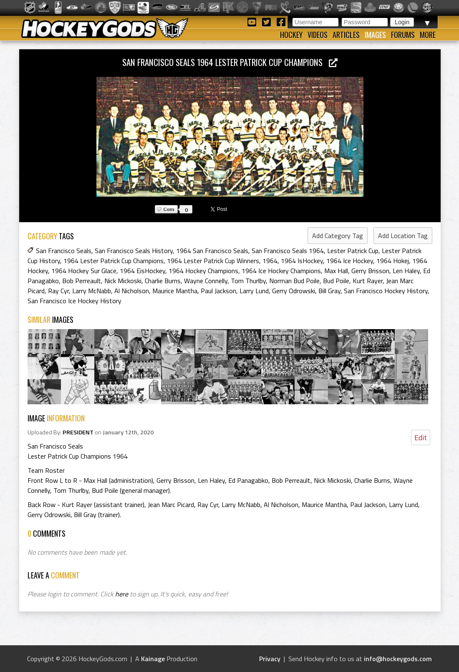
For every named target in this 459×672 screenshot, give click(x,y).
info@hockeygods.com (398, 659)
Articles (346, 34)
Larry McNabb (91, 291)
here (121, 594)
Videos (318, 34)
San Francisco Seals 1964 (288, 251)
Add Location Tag (403, 236)
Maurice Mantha (174, 291)
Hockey (291, 34)
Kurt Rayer (368, 281)
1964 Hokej (392, 261)
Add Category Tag (337, 236)
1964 (269, 261)
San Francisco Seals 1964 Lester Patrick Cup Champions (230, 62)
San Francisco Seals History (134, 251)
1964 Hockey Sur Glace (83, 271)
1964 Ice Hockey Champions (281, 271)
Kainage (153, 659)
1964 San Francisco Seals (212, 251)
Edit (420, 437)
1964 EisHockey (142, 271)
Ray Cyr (58, 291)
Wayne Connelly (205, 281)
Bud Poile (336, 281)
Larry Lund (254, 291)
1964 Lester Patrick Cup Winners (213, 261)
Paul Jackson (218, 291)
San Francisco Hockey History (386, 291)
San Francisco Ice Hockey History (74, 301)
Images (375, 34)
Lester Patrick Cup (352, 251)
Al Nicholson (131, 291)
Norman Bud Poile (294, 281)
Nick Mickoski (122, 281)
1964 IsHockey (302, 261)
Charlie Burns (163, 281)
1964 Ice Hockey (349, 261)
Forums (403, 34)
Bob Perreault (81, 281)
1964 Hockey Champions (203, 271)
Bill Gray (329, 291)
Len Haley (406, 271)
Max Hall (336, 271)
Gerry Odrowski (293, 291)
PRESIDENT (78, 432)
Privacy (269, 659)
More (428, 34)
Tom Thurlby (248, 281)
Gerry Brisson (370, 271)
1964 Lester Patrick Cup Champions (113, 261)
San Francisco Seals (63, 251)
